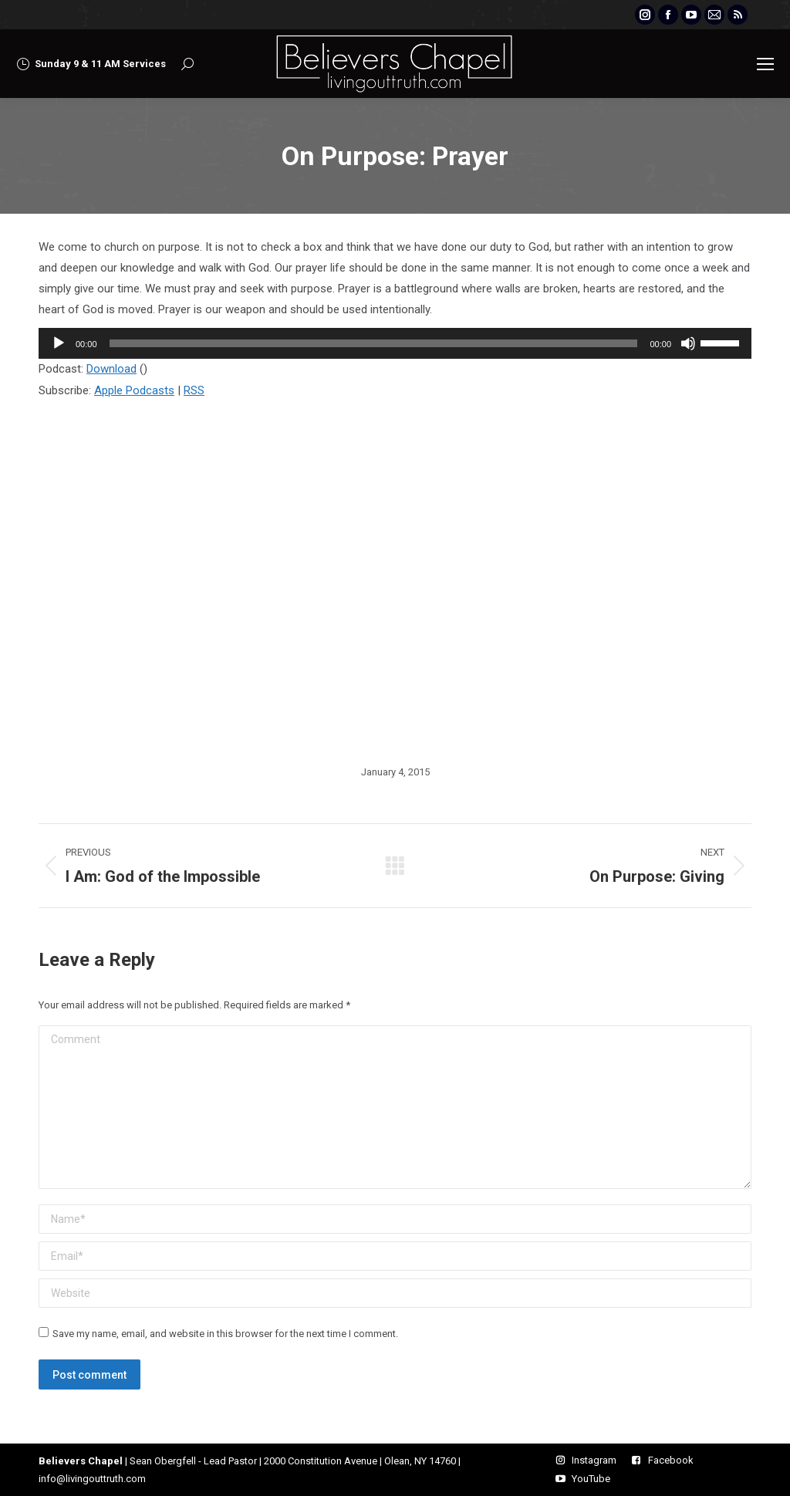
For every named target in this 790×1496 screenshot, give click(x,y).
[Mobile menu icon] (765, 64)
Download (111, 369)
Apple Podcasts (134, 390)
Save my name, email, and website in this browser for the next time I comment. (225, 1333)
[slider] (374, 343)
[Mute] (688, 343)
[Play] (58, 343)
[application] (395, 343)
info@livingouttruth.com (92, 1478)
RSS (194, 390)
